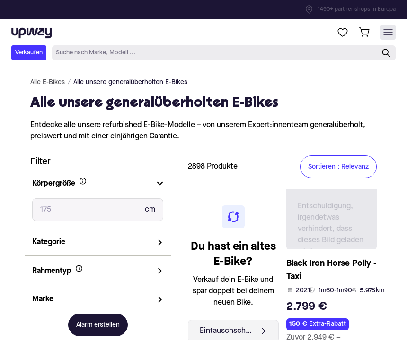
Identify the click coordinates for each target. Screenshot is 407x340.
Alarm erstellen (98, 325)
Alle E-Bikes (47, 82)
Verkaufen (29, 53)
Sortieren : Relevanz (338, 167)
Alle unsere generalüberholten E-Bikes (130, 82)
